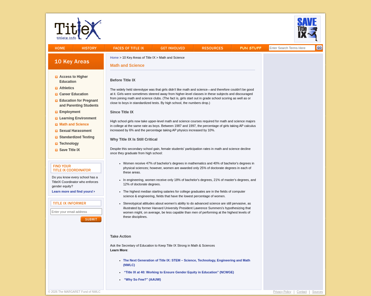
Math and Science (74, 124)
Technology (69, 143)
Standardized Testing (76, 137)
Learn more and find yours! (73, 191)
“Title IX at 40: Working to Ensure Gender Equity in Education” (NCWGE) (179, 272)
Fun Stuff (250, 48)
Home (60, 48)
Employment (69, 112)
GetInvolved (173, 48)
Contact (302, 291)
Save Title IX (69, 150)
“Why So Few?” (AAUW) (142, 279)
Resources (212, 48)
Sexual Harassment (75, 131)
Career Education (73, 94)
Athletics (66, 88)
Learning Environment (77, 118)
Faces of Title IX (128, 48)
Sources (317, 291)
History (89, 48)
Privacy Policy (282, 291)
